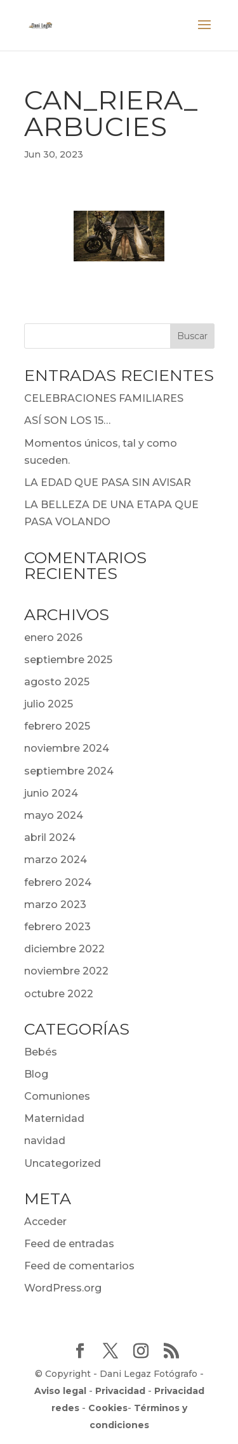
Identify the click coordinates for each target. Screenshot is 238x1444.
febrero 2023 (57, 927)
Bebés (40, 1052)
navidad (44, 1141)
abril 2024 (50, 837)
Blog (36, 1074)
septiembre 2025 (68, 660)
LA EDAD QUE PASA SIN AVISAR (107, 482)
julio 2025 (48, 704)
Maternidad (54, 1118)
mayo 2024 (53, 815)
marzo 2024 (55, 860)
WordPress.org (63, 1288)
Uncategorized (62, 1163)
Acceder (45, 1222)
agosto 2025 (56, 682)
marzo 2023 (55, 905)
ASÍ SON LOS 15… (67, 420)
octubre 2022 (58, 994)
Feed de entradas (69, 1244)
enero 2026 (53, 638)
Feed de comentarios (79, 1266)
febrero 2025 (57, 726)
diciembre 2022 (64, 949)
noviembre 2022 (66, 971)
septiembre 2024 (69, 771)
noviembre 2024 (66, 748)
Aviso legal (60, 1391)
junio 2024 (51, 793)
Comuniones (57, 1096)
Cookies (108, 1408)
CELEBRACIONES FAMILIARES (103, 398)
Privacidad (120, 1391)
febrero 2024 (57, 882)
